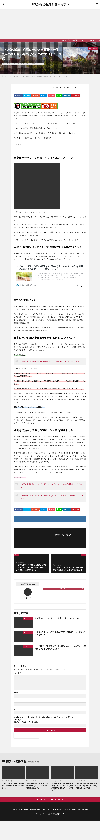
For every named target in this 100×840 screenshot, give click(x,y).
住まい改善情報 (31, 64)
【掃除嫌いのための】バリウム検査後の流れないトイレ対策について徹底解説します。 (37, 767)
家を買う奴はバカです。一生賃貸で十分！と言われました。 (58, 600)
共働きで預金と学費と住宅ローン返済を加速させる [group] (43, 412)
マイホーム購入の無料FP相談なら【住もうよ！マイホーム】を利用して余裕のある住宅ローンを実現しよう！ (62, 768)
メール (17, 682)
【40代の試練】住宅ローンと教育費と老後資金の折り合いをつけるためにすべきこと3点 (44, 76)
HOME (5, 76)
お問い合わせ (57, 791)
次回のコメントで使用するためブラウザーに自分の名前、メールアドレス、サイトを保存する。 (44, 698)
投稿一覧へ (63, 570)
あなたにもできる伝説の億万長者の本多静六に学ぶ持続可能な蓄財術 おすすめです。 (51, 343)
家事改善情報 (35, 791)
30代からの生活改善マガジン (50, 4)
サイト (16, 690)
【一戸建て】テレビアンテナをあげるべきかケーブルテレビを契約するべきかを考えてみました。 (60, 629)
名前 (16, 674)
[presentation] (26, 717)
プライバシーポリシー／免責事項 (76, 791)
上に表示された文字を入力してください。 (27, 703)
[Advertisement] (50, 24)
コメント (17, 654)
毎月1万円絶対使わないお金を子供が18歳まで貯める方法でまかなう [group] (47, 247)
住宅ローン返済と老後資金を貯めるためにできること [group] (45, 319)
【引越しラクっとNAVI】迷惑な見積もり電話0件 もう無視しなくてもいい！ (60, 615)
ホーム (14, 791)
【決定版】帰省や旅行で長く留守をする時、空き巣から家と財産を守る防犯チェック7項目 (86, 767)
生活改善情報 (23, 791)
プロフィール (46, 791)
